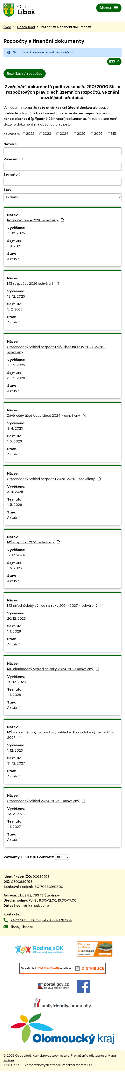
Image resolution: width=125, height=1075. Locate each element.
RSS (113, 61)
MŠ (113, 134)
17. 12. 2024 (16, 555)
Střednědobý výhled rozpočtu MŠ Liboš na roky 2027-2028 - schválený (56, 350)
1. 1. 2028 (14, 631)
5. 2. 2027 (15, 309)
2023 (47, 134)
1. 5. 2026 (14, 441)
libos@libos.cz (21, 927)
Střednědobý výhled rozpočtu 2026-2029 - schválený (54, 479)
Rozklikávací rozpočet (24, 74)
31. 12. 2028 (16, 378)
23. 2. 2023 (16, 814)
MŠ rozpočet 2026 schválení (33, 284)
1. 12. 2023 (15, 750)
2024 (64, 134)
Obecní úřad (26, 27)
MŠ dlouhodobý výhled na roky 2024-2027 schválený (53, 669)
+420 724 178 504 (57, 920)
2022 (30, 134)
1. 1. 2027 (14, 827)
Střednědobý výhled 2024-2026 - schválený (46, 801)
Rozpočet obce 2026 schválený (35, 220)
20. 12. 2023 (16, 618)
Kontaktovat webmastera (51, 1059)
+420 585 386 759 (25, 920)
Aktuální (13, 259)
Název (8, 144)
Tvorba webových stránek (42, 1069)
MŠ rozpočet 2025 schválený (33, 542)
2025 (81, 134)
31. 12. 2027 (16, 763)
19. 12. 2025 (16, 233)
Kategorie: (11, 133)
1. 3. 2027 (14, 246)
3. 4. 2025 (15, 428)
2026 (98, 134)
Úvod (7, 27)
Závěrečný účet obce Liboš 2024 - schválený (46, 416)
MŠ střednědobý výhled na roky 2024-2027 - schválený (55, 606)
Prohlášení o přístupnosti (89, 1059)
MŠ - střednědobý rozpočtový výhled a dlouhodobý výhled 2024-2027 (60, 735)
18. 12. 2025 (16, 296)
